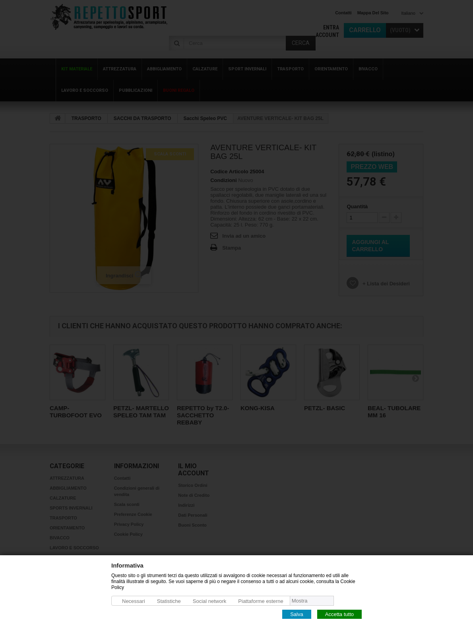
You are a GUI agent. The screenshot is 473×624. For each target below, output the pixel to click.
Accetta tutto (339, 614)
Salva (296, 614)
